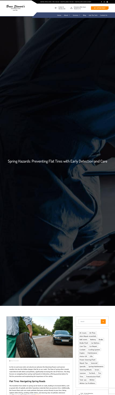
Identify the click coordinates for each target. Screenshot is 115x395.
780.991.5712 (77, 8)
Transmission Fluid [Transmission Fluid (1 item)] (93, 376)
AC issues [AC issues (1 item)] (83, 333)
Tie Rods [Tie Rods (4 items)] (92, 373)
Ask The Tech (93, 15)
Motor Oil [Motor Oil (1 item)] (83, 356)
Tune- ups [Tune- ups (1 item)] (83, 380)
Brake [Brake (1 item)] (101, 339)
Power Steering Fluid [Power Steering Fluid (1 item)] (87, 360)
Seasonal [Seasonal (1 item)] (94, 363)
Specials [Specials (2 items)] (83, 366)
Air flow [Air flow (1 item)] (92, 333)
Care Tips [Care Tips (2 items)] (83, 346)
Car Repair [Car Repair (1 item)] (93, 346)
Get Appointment (100, 8)
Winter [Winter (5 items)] (92, 380)
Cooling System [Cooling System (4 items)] (94, 350)
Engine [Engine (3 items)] (82, 353)
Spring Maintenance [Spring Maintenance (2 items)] (95, 366)
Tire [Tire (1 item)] (99, 373)
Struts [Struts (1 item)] (97, 370)
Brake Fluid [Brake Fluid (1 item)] (84, 343)
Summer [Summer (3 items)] (83, 373)
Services (76, 15)
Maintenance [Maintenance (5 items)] (92, 353)
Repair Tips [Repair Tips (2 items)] (84, 363)
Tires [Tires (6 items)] (81, 376)
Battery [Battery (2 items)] (93, 339)
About (67, 15)
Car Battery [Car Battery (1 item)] (95, 343)
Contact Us (103, 15)
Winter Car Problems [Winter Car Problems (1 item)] (87, 383)
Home (59, 15)
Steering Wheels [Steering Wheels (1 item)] (86, 370)
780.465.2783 (61, 8)
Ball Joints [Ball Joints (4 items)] (83, 339)
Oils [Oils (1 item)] (91, 356)
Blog (84, 15)
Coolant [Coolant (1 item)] (82, 350)
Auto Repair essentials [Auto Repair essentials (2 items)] (88, 336)
